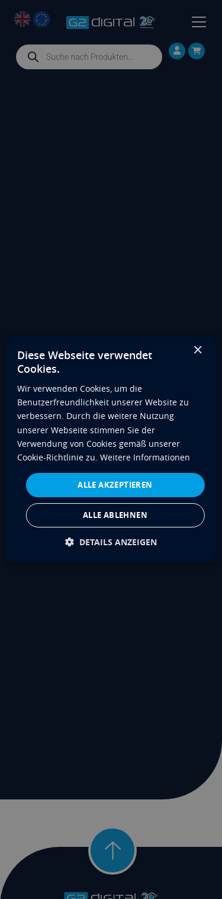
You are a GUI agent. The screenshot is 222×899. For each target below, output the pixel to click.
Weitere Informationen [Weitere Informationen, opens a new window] (145, 457)
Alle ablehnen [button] (115, 515)
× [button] (197, 350)
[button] (111, 542)
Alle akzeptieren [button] (115, 484)
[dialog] (110, 450)
